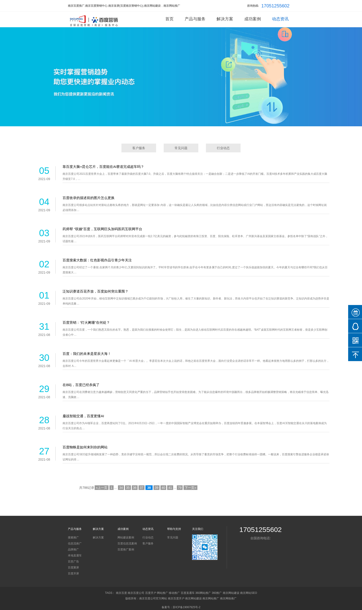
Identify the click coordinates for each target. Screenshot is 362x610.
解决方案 (225, 19)
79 (180, 487)
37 (141, 487)
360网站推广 (203, 593)
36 (135, 487)
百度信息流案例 (127, 543)
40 (163, 487)
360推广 (217, 593)
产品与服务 (195, 19)
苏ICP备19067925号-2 (186, 607)
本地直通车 (75, 555)
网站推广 (162, 593)
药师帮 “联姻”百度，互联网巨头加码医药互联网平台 (102, 229)
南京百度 (121, 593)
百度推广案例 (126, 549)
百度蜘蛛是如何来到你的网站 (85, 447)
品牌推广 (73, 549)
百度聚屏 (73, 567)
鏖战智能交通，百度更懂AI (83, 416)
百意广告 (73, 561)
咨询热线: (253, 5)
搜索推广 (73, 537)
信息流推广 (75, 543)
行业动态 (223, 148)
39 (156, 487)
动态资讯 (280, 19)
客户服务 (138, 148)
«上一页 (101, 487)
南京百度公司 (136, 593)
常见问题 (181, 148)
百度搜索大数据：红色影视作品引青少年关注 (97, 260)
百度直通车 (188, 593)
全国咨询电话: (260, 538)
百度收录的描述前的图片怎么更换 (89, 198)
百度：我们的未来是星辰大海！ (87, 354)
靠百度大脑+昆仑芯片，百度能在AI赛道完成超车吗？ (103, 167)
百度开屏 (73, 573)
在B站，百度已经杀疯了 (81, 385)
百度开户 (150, 593)
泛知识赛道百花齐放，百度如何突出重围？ (95, 291)
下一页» (190, 487)
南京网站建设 (231, 593)
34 (121, 487)
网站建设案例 (126, 537)
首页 (169, 19)
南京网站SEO (248, 593)
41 (170, 487)
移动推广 (174, 593)
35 (128, 487)
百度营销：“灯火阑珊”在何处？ (86, 322)
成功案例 (252, 19)
